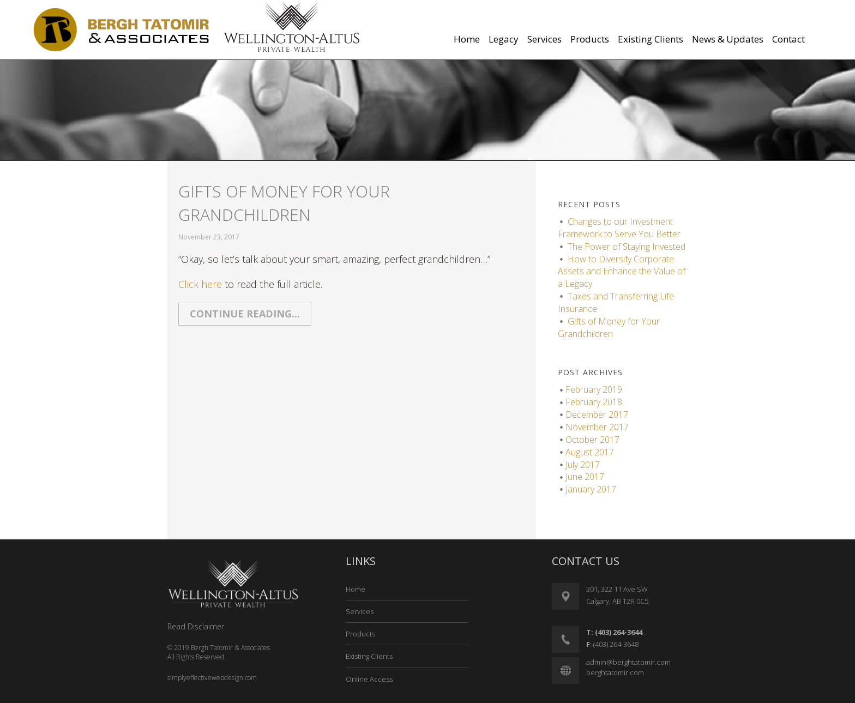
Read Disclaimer (195, 626)
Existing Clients (369, 656)
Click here (200, 284)
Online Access (369, 679)
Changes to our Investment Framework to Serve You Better (619, 227)
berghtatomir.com (615, 672)
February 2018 (593, 402)
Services (360, 611)
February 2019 (593, 389)
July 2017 (582, 465)
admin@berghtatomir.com (628, 662)
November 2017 (597, 427)
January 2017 (590, 489)
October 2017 (592, 440)
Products (360, 634)
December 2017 (596, 414)
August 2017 (589, 452)
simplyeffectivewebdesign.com (212, 677)
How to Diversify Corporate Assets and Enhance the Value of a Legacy (621, 271)
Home (355, 589)
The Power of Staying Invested (626, 247)
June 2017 (584, 477)
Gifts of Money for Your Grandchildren (284, 203)
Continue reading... (245, 313)
